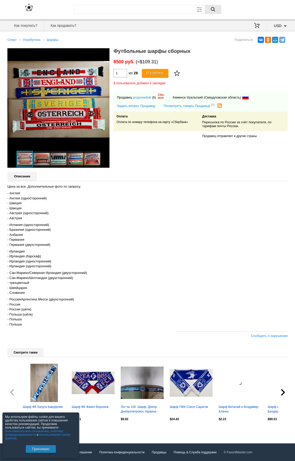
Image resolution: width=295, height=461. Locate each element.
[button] (105, 53)
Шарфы (52, 40)
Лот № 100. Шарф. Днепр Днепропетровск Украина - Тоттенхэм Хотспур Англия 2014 (139, 409)
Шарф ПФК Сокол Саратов (189, 407)
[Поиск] (213, 9)
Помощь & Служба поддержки (195, 452)
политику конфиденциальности (34, 432)
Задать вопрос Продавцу (136, 106)
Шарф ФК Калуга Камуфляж (43, 407)
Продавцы (159, 452)
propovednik (142, 97)
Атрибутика (32, 40)
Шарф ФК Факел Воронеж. (90, 407)
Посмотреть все (18, 430)
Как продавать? (63, 25)
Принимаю (41, 449)
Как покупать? (25, 25)
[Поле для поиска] (147, 9)
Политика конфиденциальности (121, 452)
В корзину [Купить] (155, 73)
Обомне (161, 96)
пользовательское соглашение (27, 431)
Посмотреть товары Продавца (189, 105)
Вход (258, 9)
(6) (154, 97)
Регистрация (277, 9)
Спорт (12, 40)
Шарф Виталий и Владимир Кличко (238, 409)
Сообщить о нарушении (269, 336)
